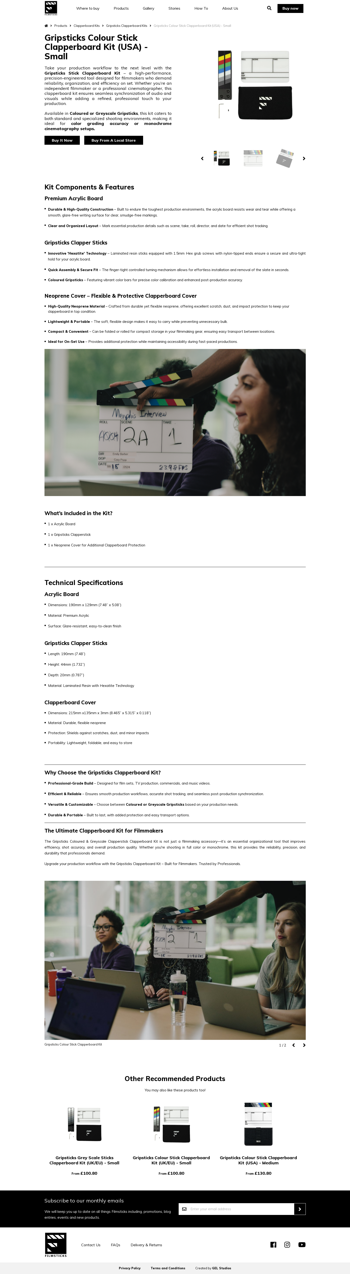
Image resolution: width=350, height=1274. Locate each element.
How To (201, 8)
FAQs (115, 1244)
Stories (175, 8)
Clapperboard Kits (87, 26)
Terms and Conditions (168, 1268)
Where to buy (88, 8)
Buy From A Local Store (114, 140)
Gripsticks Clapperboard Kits (126, 26)
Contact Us (91, 1244)
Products (121, 8)
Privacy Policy (130, 1268)
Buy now (290, 8)
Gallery (149, 8)
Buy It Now (62, 140)
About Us (230, 8)
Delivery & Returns (146, 1244)
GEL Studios (221, 1268)
